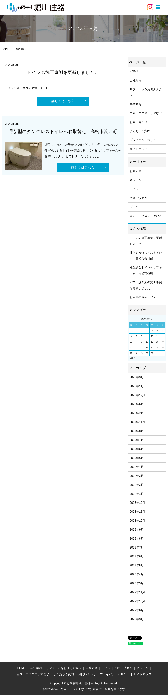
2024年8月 (137, 431)
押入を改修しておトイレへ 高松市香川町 (146, 255)
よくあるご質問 (140, 131)
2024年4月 (137, 466)
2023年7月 (137, 547)
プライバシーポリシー (144, 140)
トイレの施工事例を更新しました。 (63, 72)
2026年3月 (137, 377)
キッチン (135, 180)
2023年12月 (137, 502)
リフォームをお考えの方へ (146, 92)
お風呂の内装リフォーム (146, 297)
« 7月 (131, 358)
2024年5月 (137, 457)
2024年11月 (137, 422)
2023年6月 (137, 556)
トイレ (134, 189)
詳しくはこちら (63, 101)
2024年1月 (137, 493)
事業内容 (135, 104)
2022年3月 (137, 619)
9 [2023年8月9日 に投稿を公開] (146, 336)
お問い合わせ (138, 122)
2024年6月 (137, 448)
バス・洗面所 (138, 198)
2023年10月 (137, 520)
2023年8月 (137, 538)
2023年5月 (137, 565)
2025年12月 (137, 395)
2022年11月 (137, 592)
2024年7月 (137, 440)
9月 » (136, 358)
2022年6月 (137, 610)
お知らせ (135, 171)
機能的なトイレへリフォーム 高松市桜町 (146, 270)
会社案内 (135, 80)
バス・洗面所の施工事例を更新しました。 (146, 285)
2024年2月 (137, 484)
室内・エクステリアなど (146, 113)
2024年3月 (137, 475)
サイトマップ (138, 149)
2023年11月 (137, 511)
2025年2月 (137, 413)
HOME (5, 49)
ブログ (134, 207)
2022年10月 (137, 601)
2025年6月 (137, 404)
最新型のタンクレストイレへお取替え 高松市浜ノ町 (63, 131)
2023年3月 (137, 583)
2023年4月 (137, 574)
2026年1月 (137, 386)
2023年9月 (137, 529)
